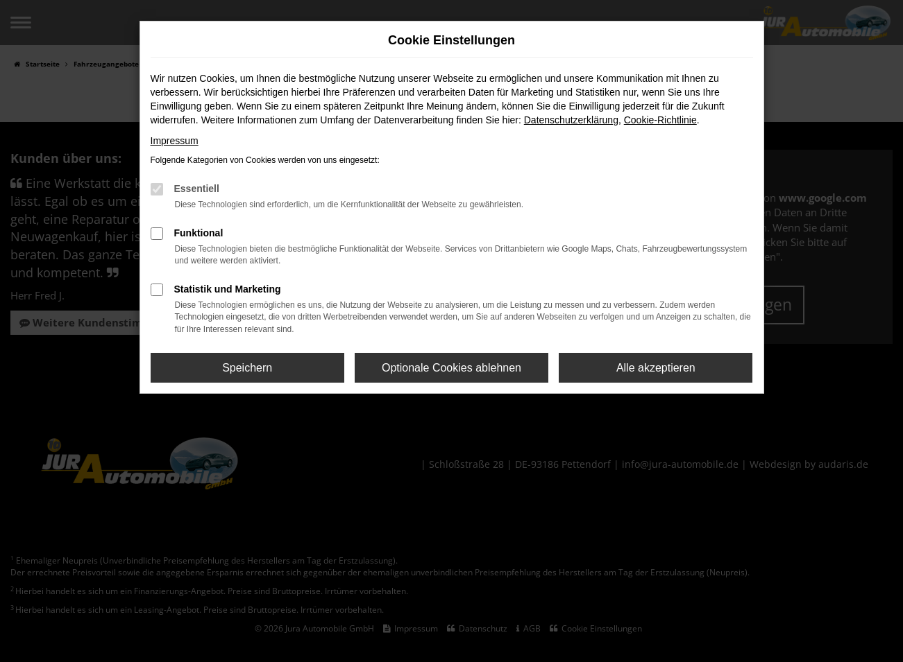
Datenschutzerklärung (571, 119)
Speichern (247, 368)
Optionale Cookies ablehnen (451, 368)
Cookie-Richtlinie (660, 119)
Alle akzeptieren (655, 368)
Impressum (175, 140)
